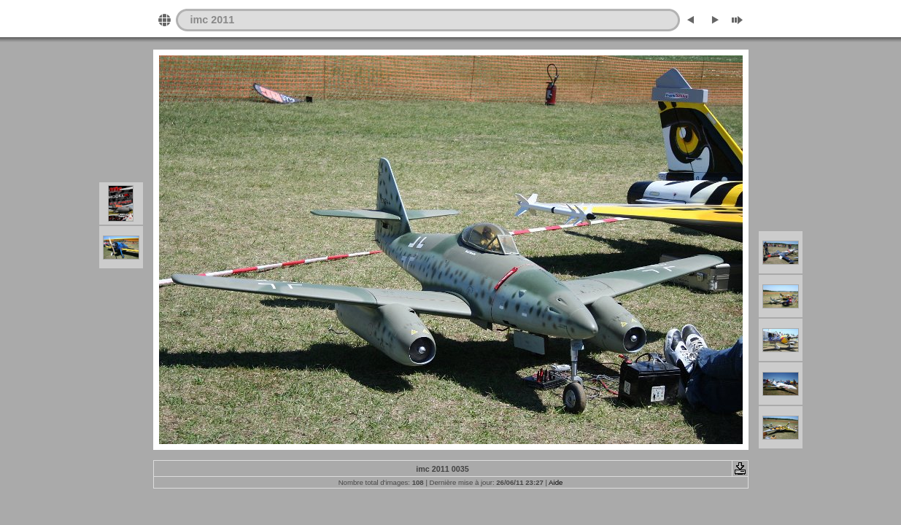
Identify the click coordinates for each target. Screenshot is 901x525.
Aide (555, 482)
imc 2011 (212, 20)
